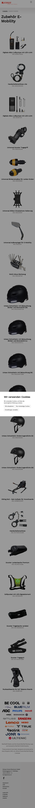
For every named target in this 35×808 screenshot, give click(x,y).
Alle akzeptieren (9, 406)
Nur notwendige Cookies (23, 406)
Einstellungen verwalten (11, 410)
